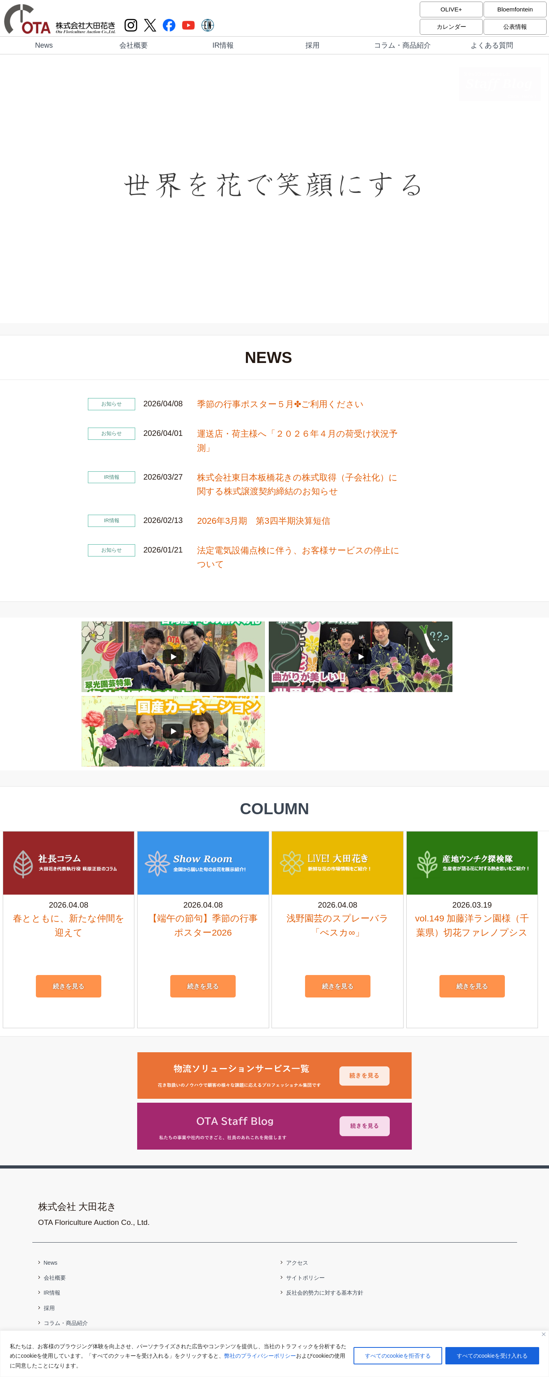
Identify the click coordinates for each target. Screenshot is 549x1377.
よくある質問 (492, 45)
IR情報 (223, 45)
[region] (274, 1354)
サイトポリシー (305, 1203)
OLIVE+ (451, 9)
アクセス (297, 1188)
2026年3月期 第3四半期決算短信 (263, 521)
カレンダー (451, 26)
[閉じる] (543, 1334)
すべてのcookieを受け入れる (492, 1356)
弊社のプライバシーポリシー (260, 1356)
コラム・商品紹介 (402, 45)
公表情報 (515, 26)
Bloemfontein (515, 9)
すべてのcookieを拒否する (397, 1356)
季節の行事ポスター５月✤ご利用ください (280, 404)
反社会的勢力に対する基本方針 (324, 1218)
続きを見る (68, 911)
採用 (312, 45)
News (44, 45)
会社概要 (133, 45)
